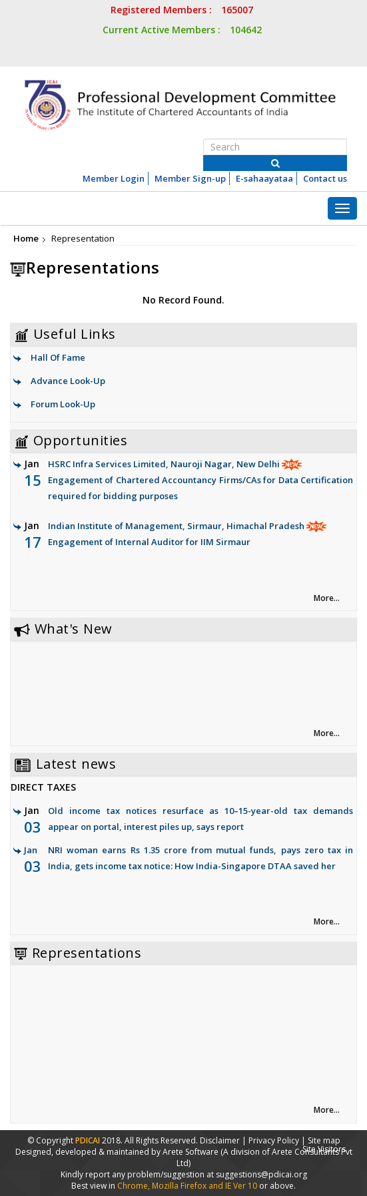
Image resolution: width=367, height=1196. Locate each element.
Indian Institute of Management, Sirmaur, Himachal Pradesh (188, 535)
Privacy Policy (273, 1140)
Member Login (114, 178)
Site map (324, 1140)
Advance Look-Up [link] (68, 381)
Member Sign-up (190, 178)
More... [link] (327, 598)
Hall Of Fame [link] (58, 357)
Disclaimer (220, 1140)
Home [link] (26, 238)
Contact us (325, 178)
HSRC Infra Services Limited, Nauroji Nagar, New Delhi (188, 481)
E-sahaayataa (264, 178)
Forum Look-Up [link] (63, 404)
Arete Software (191, 1151)
